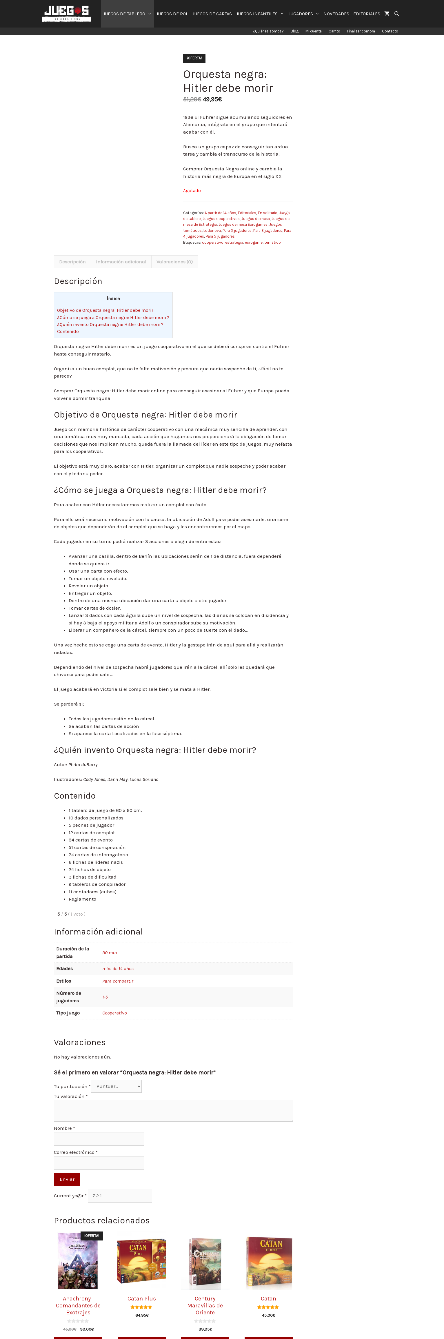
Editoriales (247, 213)
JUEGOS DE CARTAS (212, 14)
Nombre (64, 1128)
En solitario (267, 213)
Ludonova (212, 230)
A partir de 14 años (220, 213)
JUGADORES (305, 14)
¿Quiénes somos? (268, 31)
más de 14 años (118, 968)
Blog (295, 31)
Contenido (68, 331)
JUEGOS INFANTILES (261, 14)
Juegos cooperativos (221, 218)
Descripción (72, 262)
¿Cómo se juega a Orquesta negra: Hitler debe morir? (113, 317)
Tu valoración (71, 1096)
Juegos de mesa (255, 218)
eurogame (254, 242)
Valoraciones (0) (175, 262)
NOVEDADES (336, 14)
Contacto (390, 31)
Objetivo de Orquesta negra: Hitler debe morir (105, 310)
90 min (109, 952)
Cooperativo (114, 1013)
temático (272, 242)
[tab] (72, 261)
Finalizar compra (361, 31)
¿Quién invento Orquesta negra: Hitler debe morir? (110, 324)
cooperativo (212, 242)
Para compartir (117, 981)
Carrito (334, 31)
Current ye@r (70, 1195)
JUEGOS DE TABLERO (128, 14)
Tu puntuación (72, 1086)
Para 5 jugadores (220, 236)
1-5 (105, 997)
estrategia (234, 242)
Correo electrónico (76, 1152)
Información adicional (121, 262)
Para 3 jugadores (267, 230)
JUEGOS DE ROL (172, 14)
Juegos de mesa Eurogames (243, 224)
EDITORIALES (366, 14)
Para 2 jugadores (237, 230)
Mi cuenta (313, 31)
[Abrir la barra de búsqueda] (397, 14)
